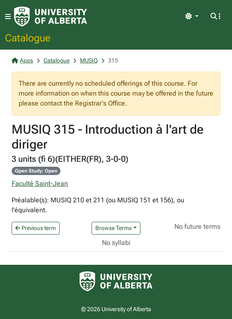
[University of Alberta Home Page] (50, 16)
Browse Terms (113, 228)
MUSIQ (89, 60)
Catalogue (28, 37)
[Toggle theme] (192, 16)
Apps (22, 60)
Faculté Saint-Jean (40, 183)
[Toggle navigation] (8, 16)
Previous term (35, 228)
